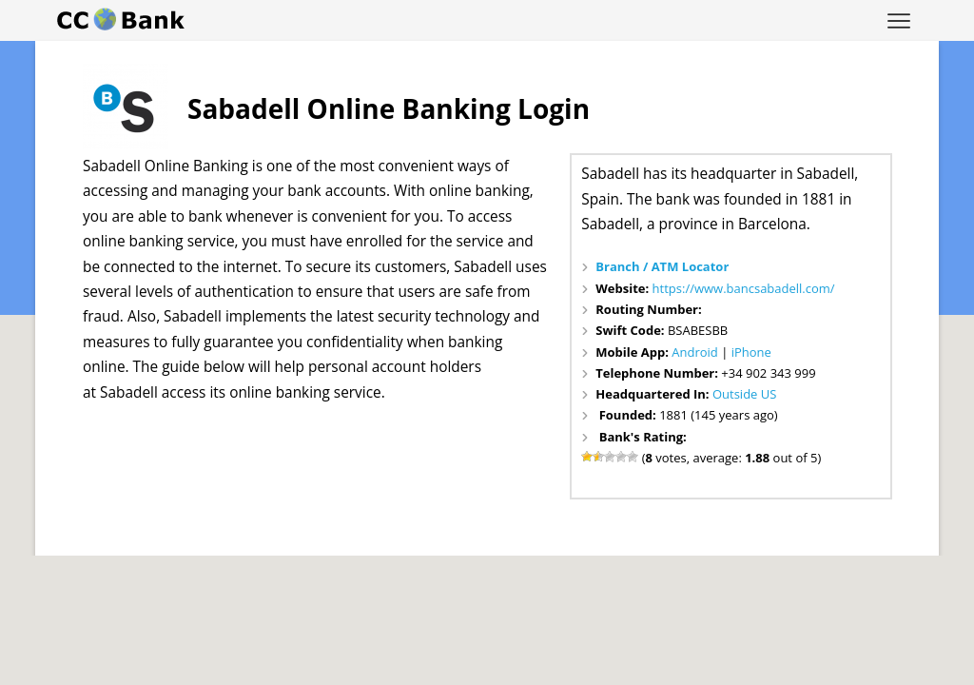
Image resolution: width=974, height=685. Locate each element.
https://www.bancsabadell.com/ (744, 288)
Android (695, 352)
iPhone (751, 352)
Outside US (744, 393)
